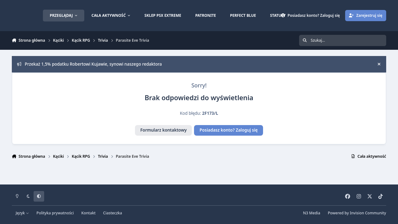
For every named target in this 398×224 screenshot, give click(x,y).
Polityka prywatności (55, 213)
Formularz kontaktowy (163, 130)
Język (22, 213)
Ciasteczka (112, 213)
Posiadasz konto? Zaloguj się (229, 130)
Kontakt (88, 213)
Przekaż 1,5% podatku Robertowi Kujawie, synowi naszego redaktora (89, 64)
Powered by (357, 213)
